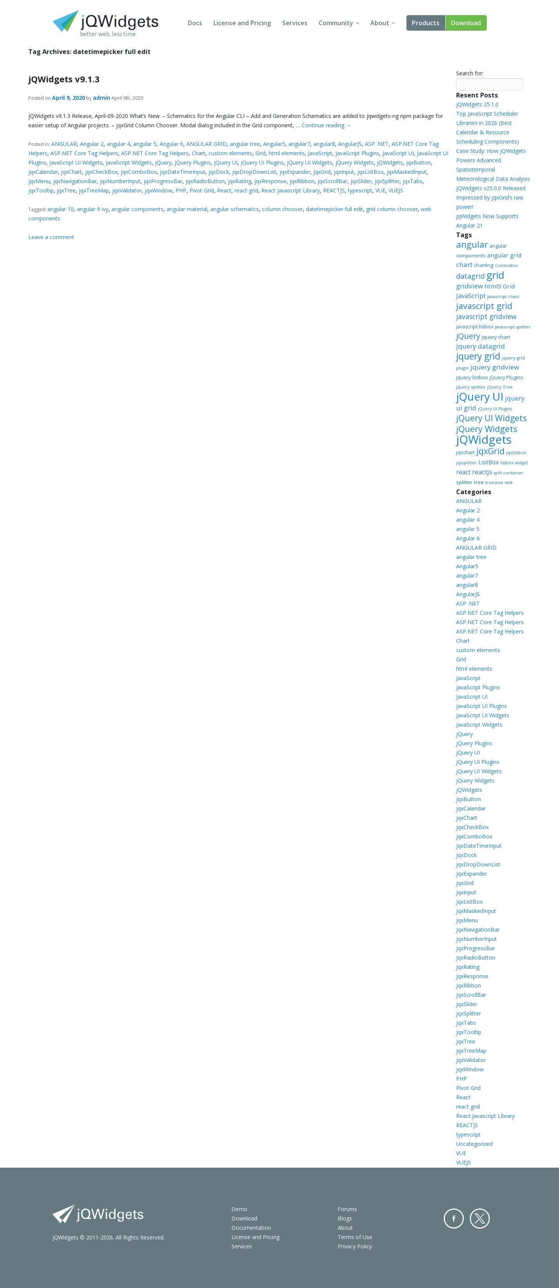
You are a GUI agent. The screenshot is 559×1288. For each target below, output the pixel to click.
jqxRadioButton (205, 181)
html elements (287, 153)
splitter (464, 482)
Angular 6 (171, 144)
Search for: (469, 73)
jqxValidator (127, 190)
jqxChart (71, 171)
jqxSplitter (387, 181)
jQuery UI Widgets (309, 162)
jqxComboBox (139, 171)
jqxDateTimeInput (182, 171)
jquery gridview (494, 367)
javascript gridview (486, 316)
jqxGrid (322, 171)
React (224, 190)
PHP (180, 190)
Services (294, 23)
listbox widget (514, 462)
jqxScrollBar (332, 181)
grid (495, 274)
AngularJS (350, 144)
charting (483, 265)
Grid (260, 153)
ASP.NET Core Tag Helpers (84, 153)
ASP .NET (377, 144)
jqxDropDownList (254, 171)
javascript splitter (513, 327)
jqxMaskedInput (407, 171)
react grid (246, 190)
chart (464, 264)
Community (336, 23)
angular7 (299, 144)
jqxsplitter (466, 462)
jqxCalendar (43, 171)
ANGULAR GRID (206, 144)
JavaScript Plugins (357, 153)
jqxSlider (361, 181)
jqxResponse (270, 181)
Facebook (454, 1218)
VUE (380, 190)
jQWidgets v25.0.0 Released (491, 188)
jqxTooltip (41, 190)
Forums (347, 1209)
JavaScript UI (398, 153)
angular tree (245, 144)
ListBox (488, 462)
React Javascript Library (290, 190)
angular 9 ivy (92, 209)
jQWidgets (390, 162)
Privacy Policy (355, 1246)
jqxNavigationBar (75, 181)
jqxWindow (158, 190)
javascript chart (503, 296)
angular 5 (144, 144)
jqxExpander (295, 171)
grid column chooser (392, 209)
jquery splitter (471, 387)
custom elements (230, 153)
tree (479, 482)
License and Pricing (242, 23)
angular (472, 244)
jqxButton (418, 162)
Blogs (345, 1218)
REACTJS (334, 190)
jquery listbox (472, 377)
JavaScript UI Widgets (75, 162)
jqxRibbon (302, 181)
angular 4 (118, 144)
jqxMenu (39, 181)
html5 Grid (499, 286)
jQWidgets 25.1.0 (477, 104)
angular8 (324, 144)
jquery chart (496, 336)
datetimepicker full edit (334, 209)
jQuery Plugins (193, 162)
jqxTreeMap (94, 190)
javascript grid (484, 305)
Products (425, 23)
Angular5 (274, 144)
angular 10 (60, 209)
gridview (469, 285)
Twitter (480, 1218)
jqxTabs (412, 181)
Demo (239, 1209)
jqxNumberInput (120, 181)
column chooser (282, 209)
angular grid (504, 255)
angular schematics (234, 209)
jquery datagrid (480, 346)
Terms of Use (355, 1237)
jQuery (163, 162)
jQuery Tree (500, 387)
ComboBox (506, 265)
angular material (187, 209)
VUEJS (396, 190)
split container (508, 473)
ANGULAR (64, 144)
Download (466, 23)
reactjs (482, 471)
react (463, 472)
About (379, 23)
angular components (137, 209)
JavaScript (320, 153)
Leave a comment (51, 237)
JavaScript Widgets (129, 162)
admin (101, 97)
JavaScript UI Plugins (481, 706)
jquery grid (478, 356)
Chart (198, 153)
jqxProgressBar (163, 181)
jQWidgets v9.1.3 (64, 79)
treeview (494, 482)
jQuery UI (226, 162)
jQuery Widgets (354, 162)
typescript (360, 190)
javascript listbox (474, 326)
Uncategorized (474, 1143)
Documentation (251, 1227)
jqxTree (66, 190)
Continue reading (326, 125)
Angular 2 (92, 144)
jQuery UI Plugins (262, 162)
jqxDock (218, 171)
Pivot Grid (201, 190)
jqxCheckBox (101, 171)
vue (509, 482)
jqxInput (344, 171)
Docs (195, 23)
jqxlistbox (516, 452)
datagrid (470, 276)
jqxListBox (370, 171)
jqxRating (239, 181)
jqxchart (465, 452)
